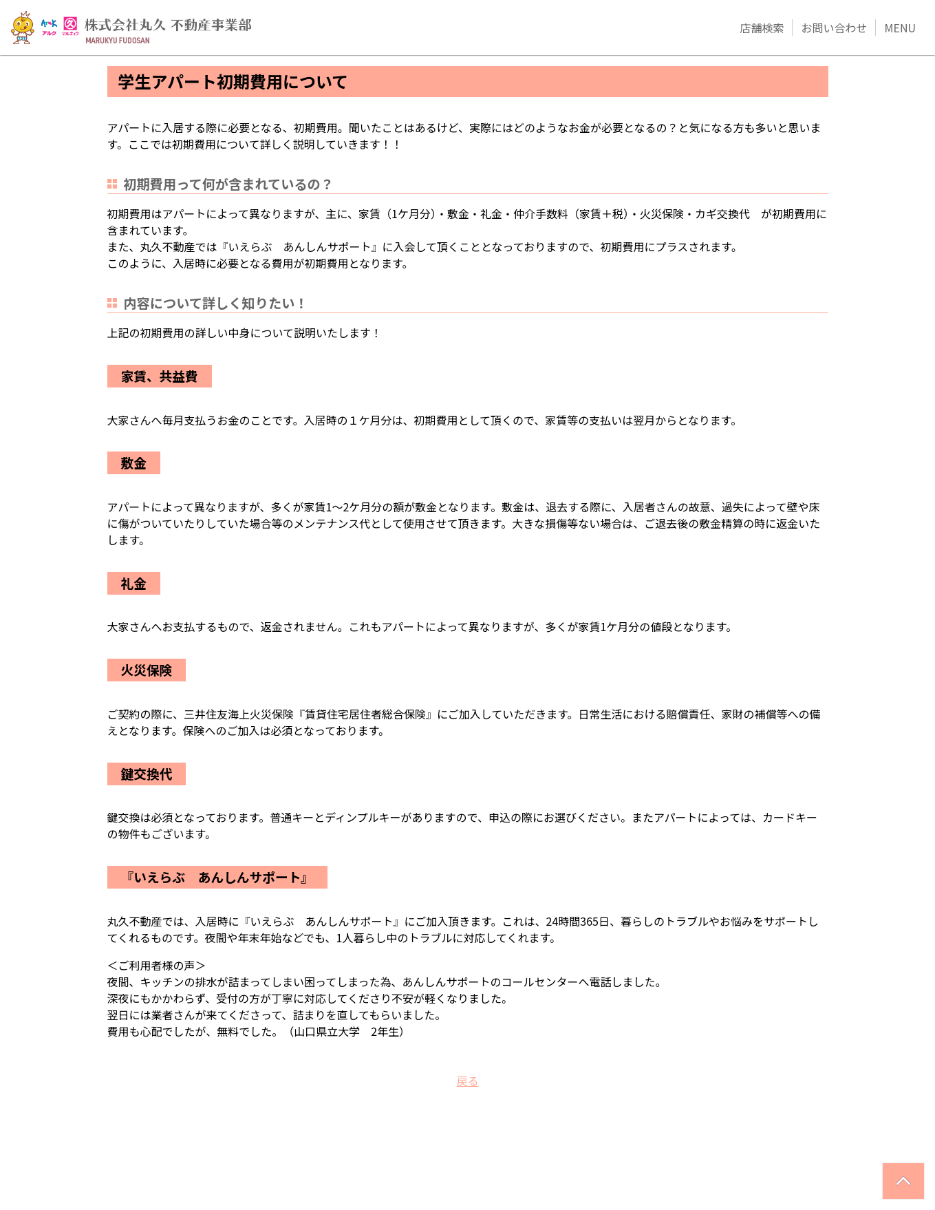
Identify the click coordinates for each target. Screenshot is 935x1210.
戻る (467, 1080)
